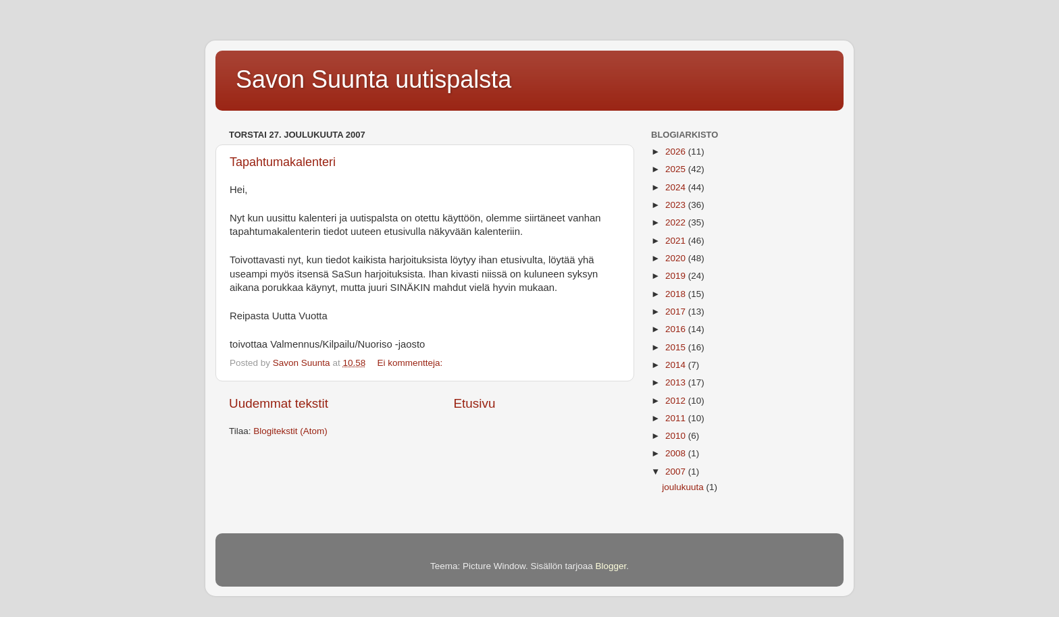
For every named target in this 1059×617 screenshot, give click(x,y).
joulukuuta (684, 487)
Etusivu (475, 403)
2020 (676, 258)
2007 (676, 471)
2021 (676, 241)
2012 (676, 401)
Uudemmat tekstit (278, 403)
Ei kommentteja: (411, 363)
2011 (676, 418)
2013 (676, 382)
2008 (676, 453)
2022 (676, 222)
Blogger (611, 566)
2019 (676, 276)
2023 (676, 205)
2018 (676, 294)
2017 (676, 311)
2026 (676, 151)
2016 (676, 329)
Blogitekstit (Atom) (290, 431)
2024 (676, 187)
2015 (676, 347)
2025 (676, 169)
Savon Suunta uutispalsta (373, 79)
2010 (676, 436)
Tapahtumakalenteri (283, 162)
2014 (676, 365)
